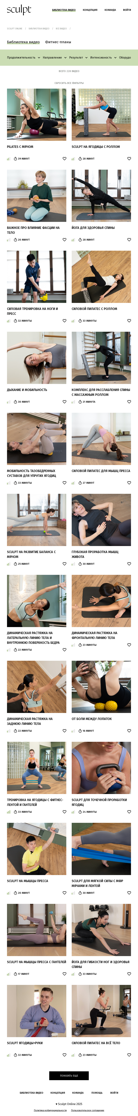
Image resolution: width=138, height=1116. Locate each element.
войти (114, 1092)
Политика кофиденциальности (50, 1110)
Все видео (61, 28)
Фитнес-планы (58, 42)
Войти (127, 10)
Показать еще (69, 1075)
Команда (110, 10)
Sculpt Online (14, 28)
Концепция (90, 10)
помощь (96, 1092)
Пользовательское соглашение (87, 1110)
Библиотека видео (64, 10)
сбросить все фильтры (69, 83)
